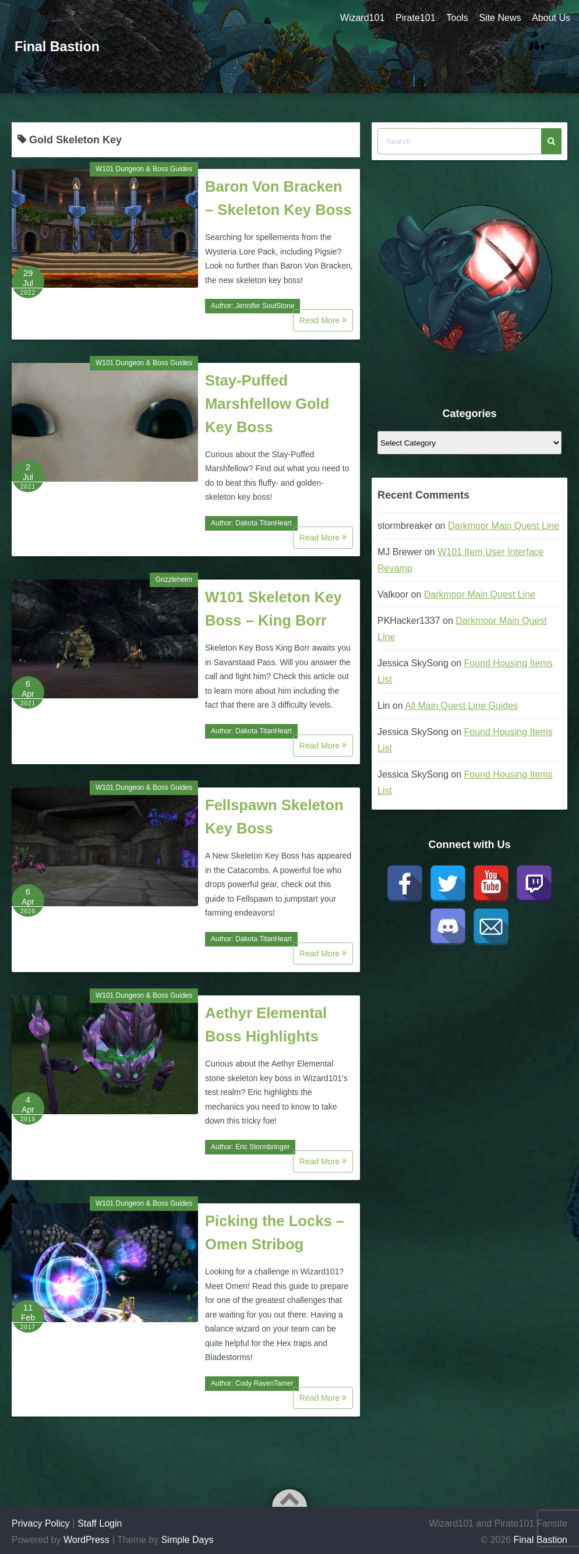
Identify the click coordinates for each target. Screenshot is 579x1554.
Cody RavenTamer (264, 1383)
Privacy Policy (41, 1523)
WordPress (86, 1540)
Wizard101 (359, 18)
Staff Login (99, 1523)
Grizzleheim (174, 579)
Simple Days (187, 1540)
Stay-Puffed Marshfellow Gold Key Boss (267, 403)
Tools (456, 18)
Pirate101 (413, 18)
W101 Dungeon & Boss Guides (144, 169)
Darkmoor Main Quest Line (503, 526)
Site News (499, 18)
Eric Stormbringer (262, 1147)
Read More (323, 320)
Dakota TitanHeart (263, 523)
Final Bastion (59, 46)
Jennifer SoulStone (264, 306)
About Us (551, 18)
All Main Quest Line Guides (461, 706)
